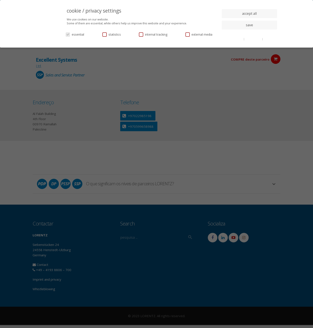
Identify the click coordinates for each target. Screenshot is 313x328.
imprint (268, 38)
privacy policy (253, 38)
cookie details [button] (234, 38)
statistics (111, 34)
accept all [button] (249, 13)
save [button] (249, 25)
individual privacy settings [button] (249, 33)
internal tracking (153, 34)
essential (75, 34)
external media (198, 34)
